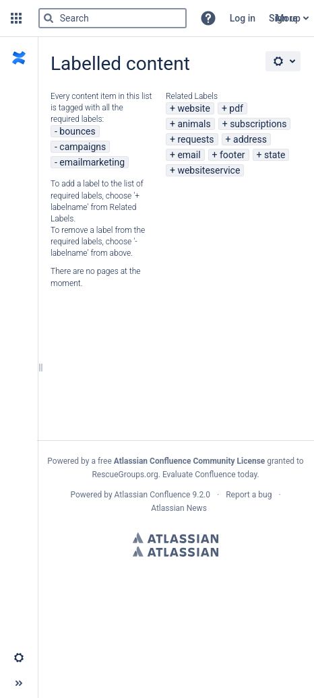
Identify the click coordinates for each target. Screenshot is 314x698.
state (274, 154)
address (250, 139)
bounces (77, 131)
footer (232, 154)
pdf (236, 108)
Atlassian (175, 538)
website (193, 108)
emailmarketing (92, 162)
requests (195, 139)
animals (193, 123)
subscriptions (258, 123)
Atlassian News (179, 508)
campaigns (82, 146)
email (188, 154)
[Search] (48, 18)
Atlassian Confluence (153, 494)
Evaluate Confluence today (209, 474)
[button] (16, 18)
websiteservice (208, 170)
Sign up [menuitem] (285, 18)
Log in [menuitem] (242, 18)
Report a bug (249, 494)
